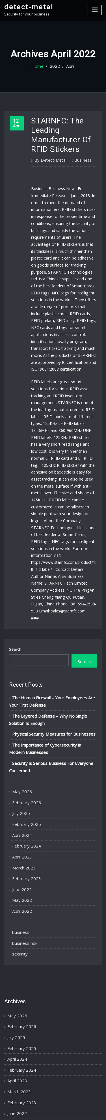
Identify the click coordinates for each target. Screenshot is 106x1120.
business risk (23, 845)
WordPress (65, 1104)
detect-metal (25, 6)
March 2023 (22, 776)
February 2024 (24, 756)
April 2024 (20, 746)
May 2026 (20, 707)
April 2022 (20, 815)
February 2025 (24, 736)
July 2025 (19, 726)
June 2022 (20, 796)
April (68, 66)
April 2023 (20, 766)
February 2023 (24, 786)
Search (15, 575)
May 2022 (20, 805)
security (19, 855)
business (78, 154)
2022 (54, 66)
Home (39, 66)
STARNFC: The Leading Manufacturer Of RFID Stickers (57, 132)
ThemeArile (53, 1110)
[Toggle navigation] (95, 9)
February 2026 (24, 717)
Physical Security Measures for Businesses (49, 654)
